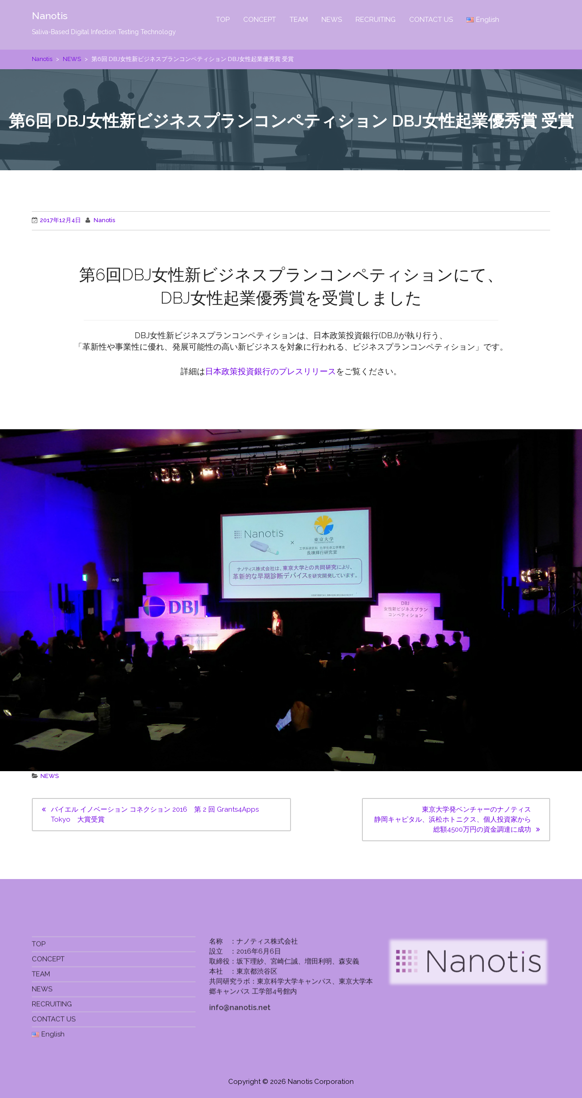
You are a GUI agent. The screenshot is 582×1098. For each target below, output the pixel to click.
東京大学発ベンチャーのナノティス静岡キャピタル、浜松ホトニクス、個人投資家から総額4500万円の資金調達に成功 (452, 819)
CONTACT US (431, 19)
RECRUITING (376, 19)
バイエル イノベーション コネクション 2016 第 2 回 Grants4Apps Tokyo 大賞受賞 (155, 814)
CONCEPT (259, 19)
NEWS (331, 19)
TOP (223, 19)
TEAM (299, 19)
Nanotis (50, 16)
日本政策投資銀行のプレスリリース (270, 371)
